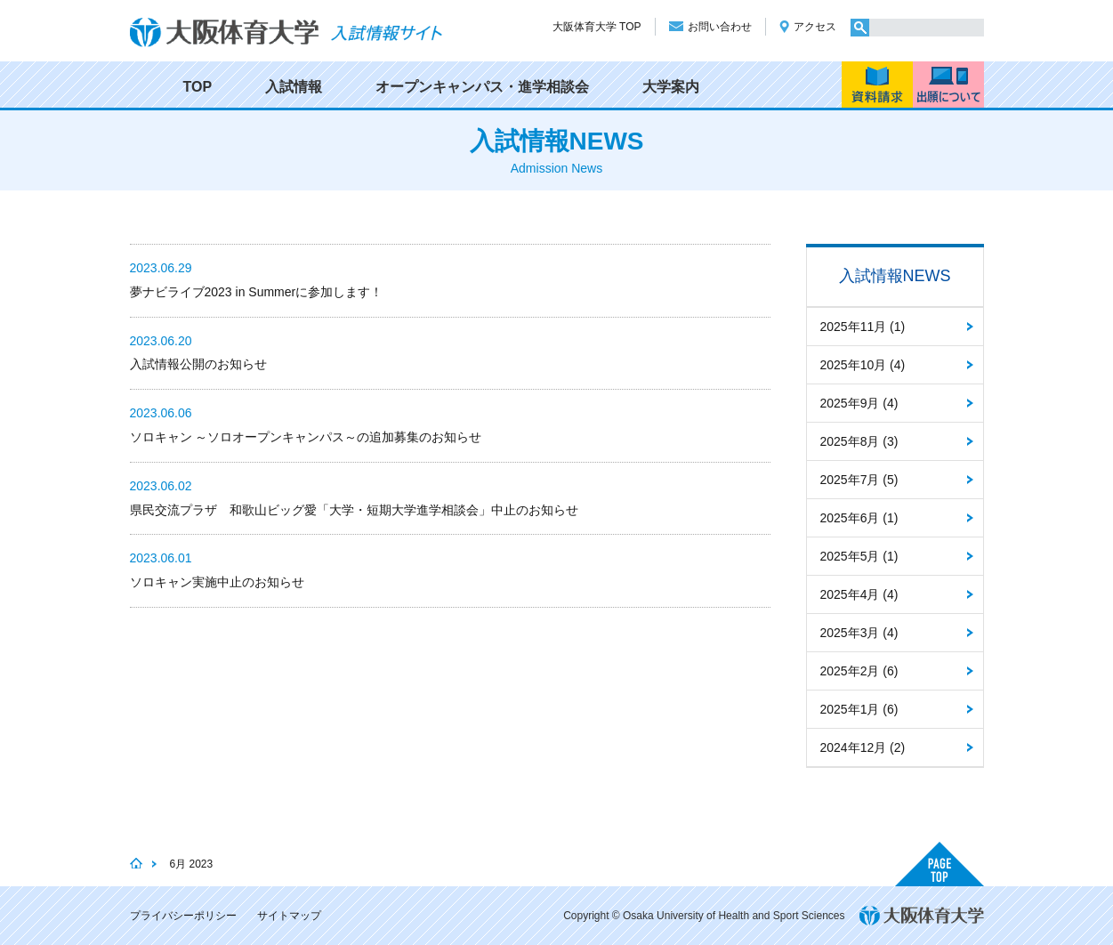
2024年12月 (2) (863, 747)
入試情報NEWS (895, 276)
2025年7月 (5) (859, 479)
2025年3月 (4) (859, 633)
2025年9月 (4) (859, 403)
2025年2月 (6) (859, 671)
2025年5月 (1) (859, 556)
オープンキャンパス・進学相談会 (482, 86)
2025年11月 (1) (863, 326)
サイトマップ (289, 915)
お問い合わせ (720, 26)
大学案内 (670, 86)
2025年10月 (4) (863, 365)
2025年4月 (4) (859, 594)
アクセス (815, 26)
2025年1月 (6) (859, 709)
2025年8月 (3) (859, 441)
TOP (198, 86)
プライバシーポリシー (183, 915)
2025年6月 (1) (859, 518)
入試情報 (293, 86)
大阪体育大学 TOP (596, 26)
